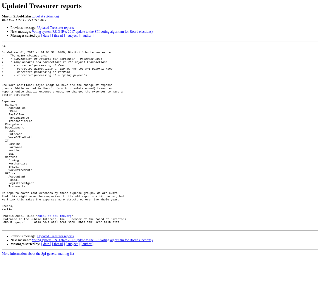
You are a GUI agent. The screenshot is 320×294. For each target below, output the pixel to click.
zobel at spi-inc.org (45, 16)
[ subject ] (73, 35)
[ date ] (46, 35)
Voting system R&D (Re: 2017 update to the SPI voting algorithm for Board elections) (92, 31)
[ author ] (87, 35)
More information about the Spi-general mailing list (38, 290)
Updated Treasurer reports (55, 27)
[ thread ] (58, 35)
